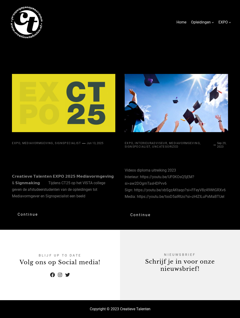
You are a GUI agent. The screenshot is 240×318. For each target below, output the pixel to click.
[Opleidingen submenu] (213, 22)
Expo (16, 143)
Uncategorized (165, 146)
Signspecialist (68, 143)
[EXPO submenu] (230, 22)
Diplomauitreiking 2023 (175, 157)
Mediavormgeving (37, 143)
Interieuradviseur (151, 143)
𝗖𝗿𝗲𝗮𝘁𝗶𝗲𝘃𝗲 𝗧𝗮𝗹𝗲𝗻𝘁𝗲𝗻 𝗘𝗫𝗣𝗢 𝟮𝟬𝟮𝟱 (55, 158)
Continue (28, 214)
